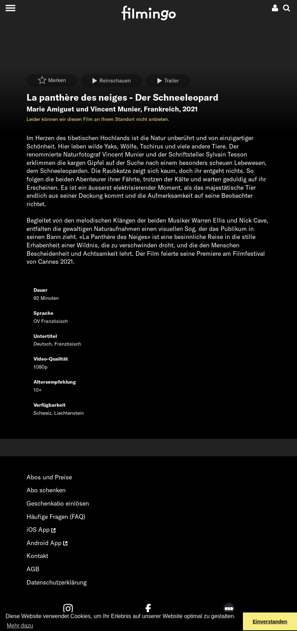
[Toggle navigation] (10, 8)
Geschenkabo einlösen (58, 503)
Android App (47, 543)
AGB (33, 569)
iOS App (41, 529)
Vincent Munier (115, 109)
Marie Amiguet (50, 109)
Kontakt (37, 556)
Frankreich (161, 109)
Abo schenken (46, 490)
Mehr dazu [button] (20, 626)
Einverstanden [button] (270, 621)
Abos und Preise (49, 477)
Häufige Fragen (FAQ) (56, 517)
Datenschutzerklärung (57, 582)
